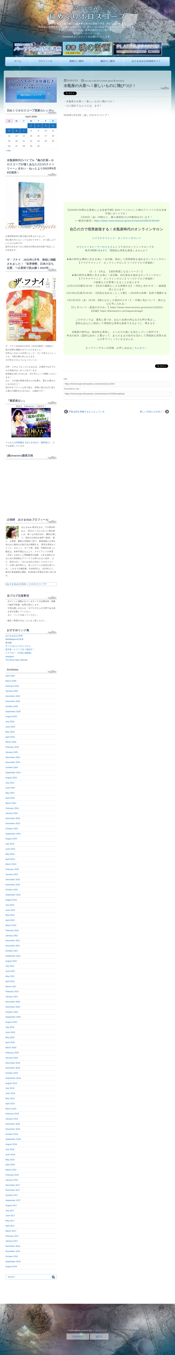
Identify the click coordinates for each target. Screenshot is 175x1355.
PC (99, 1336)
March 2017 (10, 1231)
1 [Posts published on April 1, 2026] (31, 125)
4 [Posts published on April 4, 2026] (53, 125)
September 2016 (13, 1261)
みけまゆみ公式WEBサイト (146, 61)
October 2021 (11, 951)
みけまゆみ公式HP (14, 636)
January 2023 (11, 874)
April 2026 (10, 676)
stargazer (9, 656)
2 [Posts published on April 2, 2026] (38, 125)
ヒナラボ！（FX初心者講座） (19, 653)
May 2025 (10, 732)
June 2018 (10, 1154)
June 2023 (10, 849)
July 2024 (9, 783)
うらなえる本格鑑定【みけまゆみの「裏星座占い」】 (30, 442)
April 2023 (10, 859)
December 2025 (12, 696)
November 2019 (12, 1068)
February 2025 (12, 747)
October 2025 (11, 706)
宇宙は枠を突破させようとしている (87, 411)
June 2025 (10, 727)
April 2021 (10, 981)
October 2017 (11, 1195)
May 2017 (10, 1220)
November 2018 (12, 1129)
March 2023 (10, 864)
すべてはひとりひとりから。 (19, 646)
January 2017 (11, 1241)
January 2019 (11, 1119)
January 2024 (11, 813)
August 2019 (11, 1083)
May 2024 (10, 793)
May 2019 (10, 1098)
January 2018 (11, 1180)
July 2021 (9, 966)
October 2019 (11, 1073)
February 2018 (12, 1175)
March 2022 (10, 925)
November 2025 (12, 701)
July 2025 (9, 721)
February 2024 (12, 808)
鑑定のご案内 (107, 61)
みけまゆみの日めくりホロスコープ (26, 584)
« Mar (8, 150)
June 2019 (10, 1093)
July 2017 (9, 1210)
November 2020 (12, 1007)
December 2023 (12, 818)
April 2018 (10, 1164)
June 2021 (10, 971)
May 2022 (10, 915)
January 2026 (11, 691)
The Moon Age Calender (16, 660)
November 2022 (12, 884)
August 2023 (11, 838)
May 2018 (10, 1159)
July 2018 (9, 1149)
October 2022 (11, 889)
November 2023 (12, 823)
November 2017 (12, 1190)
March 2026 (10, 681)
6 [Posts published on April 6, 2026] (16, 131)
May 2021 (10, 976)
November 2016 (12, 1251)
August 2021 (11, 961)
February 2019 (12, 1113)
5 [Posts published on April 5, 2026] (9, 131)
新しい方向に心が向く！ (152, 411)
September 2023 (13, 834)
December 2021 (12, 940)
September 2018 (13, 1139)
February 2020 (12, 1052)
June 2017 (10, 1215)
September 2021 (13, 956)
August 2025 (11, 716)
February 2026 (12, 686)
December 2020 (12, 1002)
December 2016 (12, 1246)
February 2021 (12, 991)
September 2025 (13, 711)
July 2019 (9, 1088)
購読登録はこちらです (31, 95)
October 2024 (11, 767)
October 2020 (11, 1012)
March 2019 (10, 1109)
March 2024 (10, 803)
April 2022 (10, 920)
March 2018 (10, 1170)
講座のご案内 (76, 61)
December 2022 (12, 879)
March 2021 (10, 986)
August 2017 (11, 1205)
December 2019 (12, 1063)
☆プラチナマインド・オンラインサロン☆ (116, 238)
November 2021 (12, 945)
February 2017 (12, 1236)
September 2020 (13, 1017)
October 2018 (11, 1134)
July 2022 (9, 905)
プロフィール (45, 61)
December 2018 (12, 1124)
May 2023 (10, 854)
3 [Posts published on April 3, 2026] (45, 125)
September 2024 (13, 772)
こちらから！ (139, 347)
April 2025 (10, 737)
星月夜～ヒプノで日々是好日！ (19, 649)
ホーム (17, 61)
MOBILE (77, 1336)
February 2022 (12, 930)
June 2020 (10, 1032)
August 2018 (11, 1144)
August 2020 (11, 1022)
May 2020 (10, 1037)
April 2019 (10, 1103)
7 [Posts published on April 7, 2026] (23, 131)
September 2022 (13, 895)
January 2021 (11, 996)
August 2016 (11, 1266)
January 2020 (11, 1058)
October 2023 (11, 828)
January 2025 (11, 752)
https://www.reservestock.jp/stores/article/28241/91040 (126, 220)
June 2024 (10, 788)
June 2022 (10, 910)
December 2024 (12, 757)
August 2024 (11, 777)
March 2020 (10, 1047)
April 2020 (10, 1042)
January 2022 (11, 935)
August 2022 (11, 900)
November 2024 (12, 762)
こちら (27, 620)
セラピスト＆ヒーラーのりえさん (96, 246)
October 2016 (11, 1256)
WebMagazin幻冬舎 (14, 639)
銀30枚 (8, 642)
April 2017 (10, 1226)
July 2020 (9, 1027)
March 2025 (10, 742)
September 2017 (13, 1200)
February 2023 (12, 869)
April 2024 (10, 798)
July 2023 (9, 844)
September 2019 (13, 1078)
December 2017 (12, 1185)
